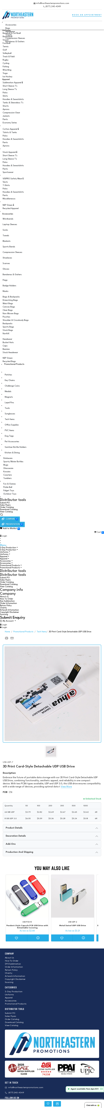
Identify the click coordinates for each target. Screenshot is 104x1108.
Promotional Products (14, 364)
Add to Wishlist (10, 528)
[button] (52, 529)
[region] (6, 639)
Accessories (7, 214)
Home (7, 632)
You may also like (52, 868)
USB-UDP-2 (72, 922)
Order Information (8, 603)
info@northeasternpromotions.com (52, 3)
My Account (8, 621)
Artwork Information (9, 610)
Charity (3, 608)
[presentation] (52, 828)
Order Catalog (7, 507)
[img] (51, 751)
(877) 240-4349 (53, 7)
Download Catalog (9, 510)
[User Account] (8, 621)
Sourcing (4, 614)
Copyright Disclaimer (9, 612)
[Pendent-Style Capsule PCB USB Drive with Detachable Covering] (27, 896)
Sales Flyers (5, 505)
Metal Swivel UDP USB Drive (72, 926)
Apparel (6, 79)
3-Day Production (8, 548)
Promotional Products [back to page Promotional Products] (23, 632)
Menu (3, 545)
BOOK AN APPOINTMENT (87, 15)
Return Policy (6, 606)
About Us (9, 957)
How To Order (6, 599)
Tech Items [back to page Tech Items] (42, 632)
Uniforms (4, 552)
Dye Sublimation (7, 601)
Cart (99, 532)
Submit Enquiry (12, 617)
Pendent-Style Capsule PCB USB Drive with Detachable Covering (27, 927)
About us (4, 597)
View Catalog (6, 512)
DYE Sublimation (13, 964)
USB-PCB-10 (27, 922)
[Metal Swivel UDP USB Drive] (72, 896)
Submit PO (5, 503)
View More (66, 787)
